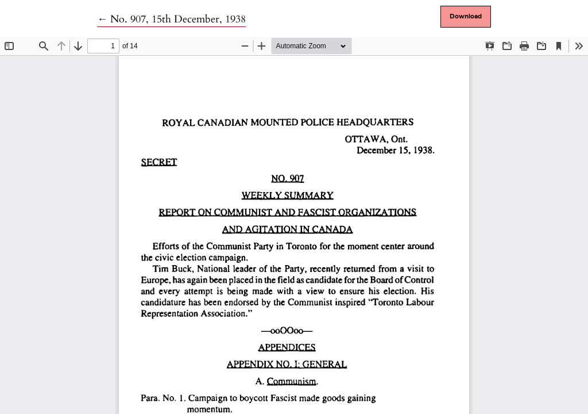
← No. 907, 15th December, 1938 (171, 19)
